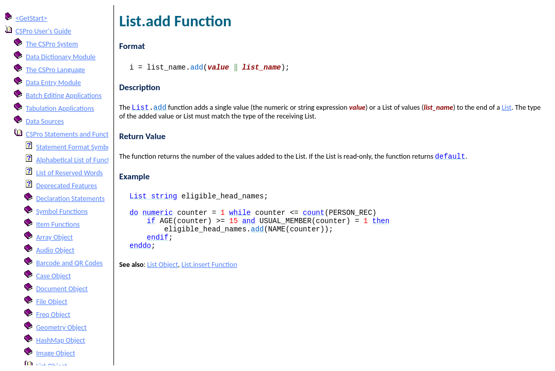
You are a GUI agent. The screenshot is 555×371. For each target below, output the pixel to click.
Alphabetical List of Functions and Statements (102, 160)
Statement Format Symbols (76, 147)
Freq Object (53, 314)
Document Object (62, 288)
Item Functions (57, 224)
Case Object (53, 276)
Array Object (54, 237)
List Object (162, 277)
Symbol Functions (62, 211)
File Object (52, 301)
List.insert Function (209, 277)
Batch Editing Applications (64, 95)
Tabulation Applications (60, 108)
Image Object (55, 353)
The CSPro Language (55, 69)
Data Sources (45, 121)
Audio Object (55, 250)
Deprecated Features (66, 185)
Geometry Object (61, 327)
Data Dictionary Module (60, 57)
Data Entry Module (53, 82)
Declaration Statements (70, 198)
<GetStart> (31, 18)
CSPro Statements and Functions (73, 134)
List (507, 108)
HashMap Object (60, 340)
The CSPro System (52, 44)
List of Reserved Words (69, 172)
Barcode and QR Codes (69, 263)
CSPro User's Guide (43, 31)
